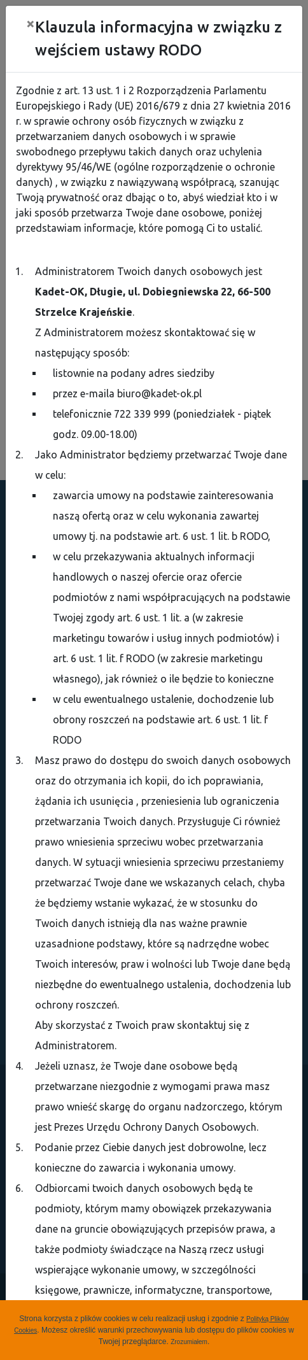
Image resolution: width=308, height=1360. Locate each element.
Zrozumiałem (189, 1341)
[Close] (30, 23)
